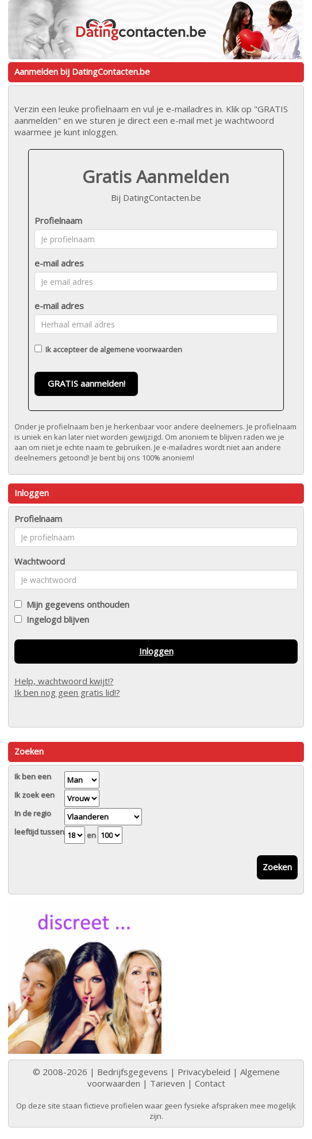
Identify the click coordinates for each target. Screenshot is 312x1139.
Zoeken (277, 867)
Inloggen (156, 651)
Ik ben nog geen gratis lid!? (67, 692)
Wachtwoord (39, 561)
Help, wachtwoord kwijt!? (64, 681)
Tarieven (167, 1083)
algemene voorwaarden (141, 349)
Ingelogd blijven (55, 619)
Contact (210, 1083)
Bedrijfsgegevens (132, 1071)
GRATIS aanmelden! (86, 383)
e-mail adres (59, 263)
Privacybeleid (204, 1071)
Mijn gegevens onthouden (75, 604)
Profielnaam (58, 220)
